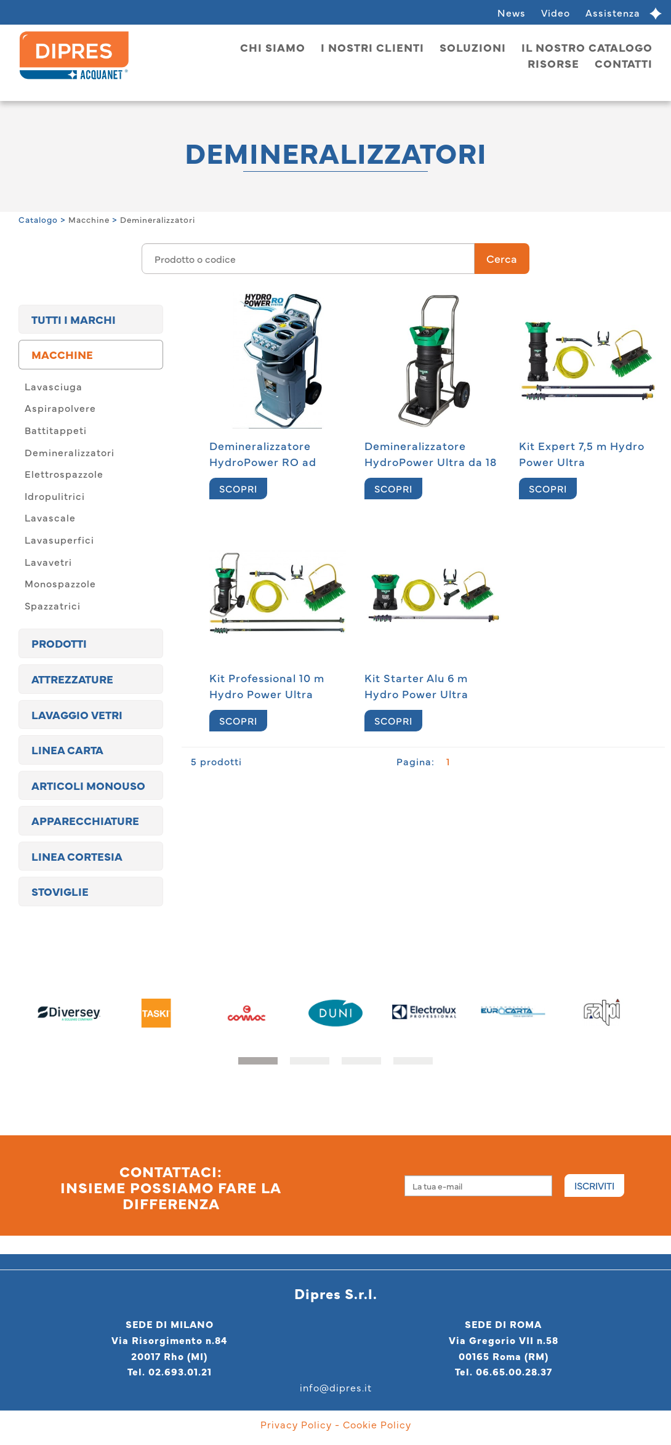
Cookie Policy (377, 1424)
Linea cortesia (77, 856)
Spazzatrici (53, 605)
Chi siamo (272, 47)
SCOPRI (238, 488)
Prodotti (59, 643)
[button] (258, 1061)
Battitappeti (56, 430)
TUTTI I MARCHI (73, 319)
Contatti (624, 63)
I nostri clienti (372, 47)
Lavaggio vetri (77, 714)
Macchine (89, 219)
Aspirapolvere (60, 407)
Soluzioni (473, 47)
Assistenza (612, 12)
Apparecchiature (85, 820)
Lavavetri (48, 561)
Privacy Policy (296, 1424)
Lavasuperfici (59, 539)
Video (555, 12)
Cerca (501, 258)
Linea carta (67, 749)
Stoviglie (60, 891)
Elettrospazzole (64, 473)
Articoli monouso (88, 785)
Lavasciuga (53, 386)
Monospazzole (60, 583)
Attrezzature (72, 678)
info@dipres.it (336, 1387)
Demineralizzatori (157, 219)
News (511, 12)
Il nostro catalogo (587, 47)
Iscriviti (594, 1185)
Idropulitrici (55, 495)
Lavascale (50, 517)
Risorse (553, 63)
